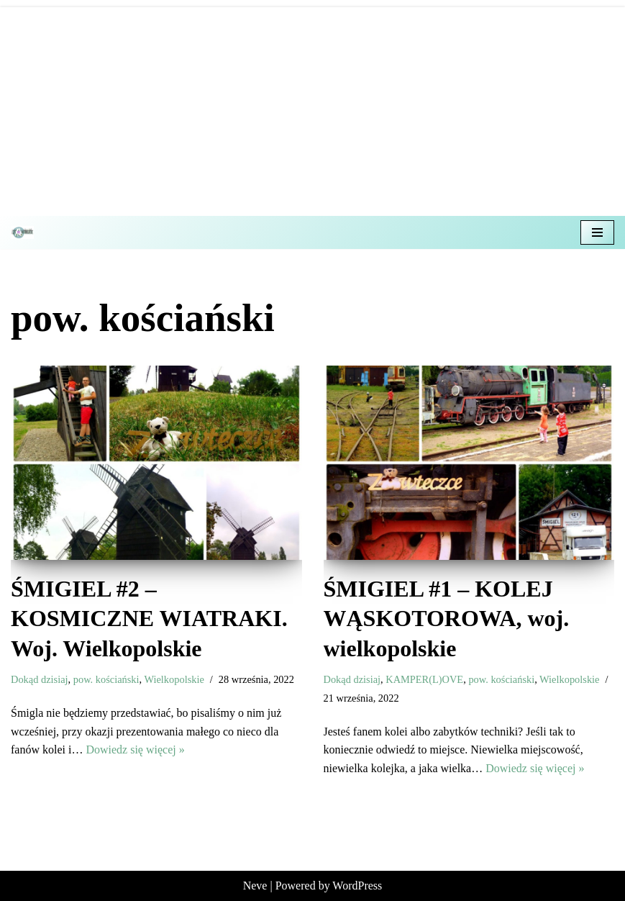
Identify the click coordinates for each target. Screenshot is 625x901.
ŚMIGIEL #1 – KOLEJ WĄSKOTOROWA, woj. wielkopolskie (447, 618)
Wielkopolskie (174, 679)
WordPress (357, 885)
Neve (255, 885)
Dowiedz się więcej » (135, 749)
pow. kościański (106, 679)
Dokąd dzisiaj (39, 679)
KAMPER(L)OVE (424, 679)
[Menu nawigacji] (597, 232)
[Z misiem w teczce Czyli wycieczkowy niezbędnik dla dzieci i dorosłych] (26, 232)
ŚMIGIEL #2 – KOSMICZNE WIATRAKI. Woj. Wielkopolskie (149, 618)
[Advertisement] (312, 108)
